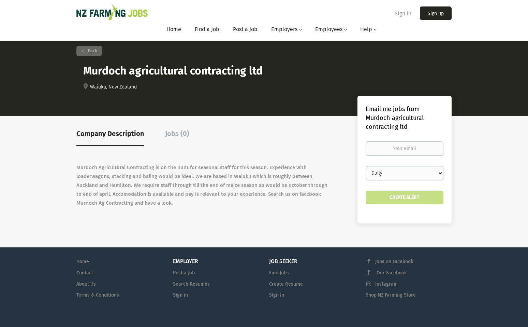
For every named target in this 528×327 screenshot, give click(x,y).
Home (82, 261)
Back (92, 51)
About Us (86, 284)
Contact (84, 273)
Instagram (386, 284)
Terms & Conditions (97, 295)
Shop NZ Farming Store (391, 295)
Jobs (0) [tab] (177, 134)
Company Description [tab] (110, 134)
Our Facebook (391, 273)
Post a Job (184, 273)
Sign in (403, 13)
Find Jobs (279, 273)
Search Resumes (191, 284)
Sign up (436, 13)
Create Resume (286, 284)
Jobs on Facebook (394, 261)
